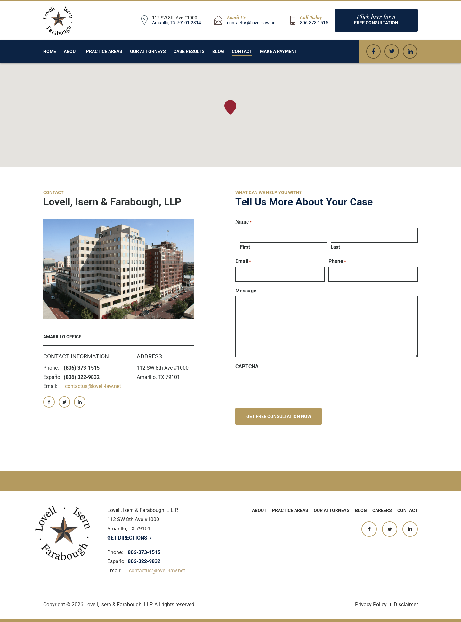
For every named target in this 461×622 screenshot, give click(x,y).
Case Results (189, 51)
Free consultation (376, 19)
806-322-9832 (144, 561)
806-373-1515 (314, 22)
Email (243, 261)
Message (245, 291)
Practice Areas (104, 51)
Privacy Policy (371, 605)
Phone (337, 261)
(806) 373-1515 (82, 368)
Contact (242, 51)
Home (49, 51)
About (71, 51)
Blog (218, 51)
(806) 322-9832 (82, 377)
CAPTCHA (247, 367)
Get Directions (129, 538)
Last (335, 247)
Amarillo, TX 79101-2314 (176, 22)
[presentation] (284, 384)
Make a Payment (278, 51)
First (245, 247)
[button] (230, 107)
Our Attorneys (148, 51)
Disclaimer (406, 605)
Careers (382, 510)
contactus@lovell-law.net (252, 22)
